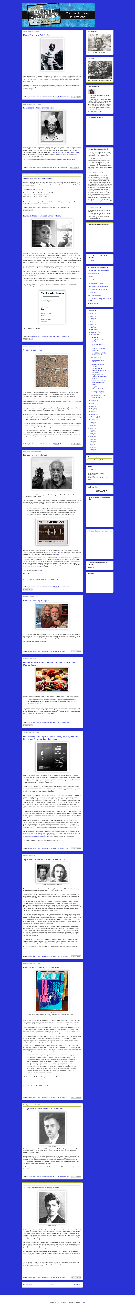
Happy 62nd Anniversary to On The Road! (98, 387)
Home (52, 1285)
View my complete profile (95, 111)
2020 (91, 324)
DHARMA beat (92, 292)
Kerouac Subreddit (93, 273)
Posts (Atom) (56, 1290)
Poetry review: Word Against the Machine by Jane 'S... (99, 376)
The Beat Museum (93, 303)
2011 (91, 442)
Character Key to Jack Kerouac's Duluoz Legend (65, 152)
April (92, 411)
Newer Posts (27, 1285)
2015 (91, 431)
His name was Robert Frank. (35, 455)
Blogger (83, 1302)
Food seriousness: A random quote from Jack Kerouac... (99, 370)
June (93, 406)
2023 (91, 316)
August (93, 400)
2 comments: (65, 956)
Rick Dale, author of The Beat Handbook (99, 96)
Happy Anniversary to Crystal (36, 600)
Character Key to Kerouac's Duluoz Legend (35, 1248)
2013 (91, 436)
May (92, 409)
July (92, 403)
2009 (91, 447)
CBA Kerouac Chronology (95, 283)
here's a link (37, 1051)
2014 (91, 434)
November (94, 332)
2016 (91, 428)
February (94, 417)
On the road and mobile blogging (37, 178)
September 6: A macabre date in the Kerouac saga (44, 859)
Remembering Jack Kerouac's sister (38, 108)
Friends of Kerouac (93, 280)
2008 (91, 450)
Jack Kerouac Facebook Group (97, 289)
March (93, 414)
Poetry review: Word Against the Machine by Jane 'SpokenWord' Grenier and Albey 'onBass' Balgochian (51, 737)
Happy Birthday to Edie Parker (36, 35)
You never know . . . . (32, 350)
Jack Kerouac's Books (94, 295)
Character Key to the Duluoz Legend (99, 270)
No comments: (64, 97)
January (94, 419)
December (94, 329)
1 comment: (63, 167)
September (94, 337)
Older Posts (77, 1285)
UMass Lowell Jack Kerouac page (98, 286)
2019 (91, 327)
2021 (91, 321)
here (69, 257)
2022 (91, 319)
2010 (91, 444)
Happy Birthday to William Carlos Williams (42, 216)
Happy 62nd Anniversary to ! (41, 967)
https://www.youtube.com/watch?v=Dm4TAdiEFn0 (40, 713)
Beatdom (90, 277)
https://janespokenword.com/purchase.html (37, 836)
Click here (91, 260)
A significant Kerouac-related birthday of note (43, 1108)
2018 (91, 423)
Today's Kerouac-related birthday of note (41, 1187)
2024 (91, 313)
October (94, 335)
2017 (91, 425)
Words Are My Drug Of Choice (97, 460)
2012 (91, 439)
